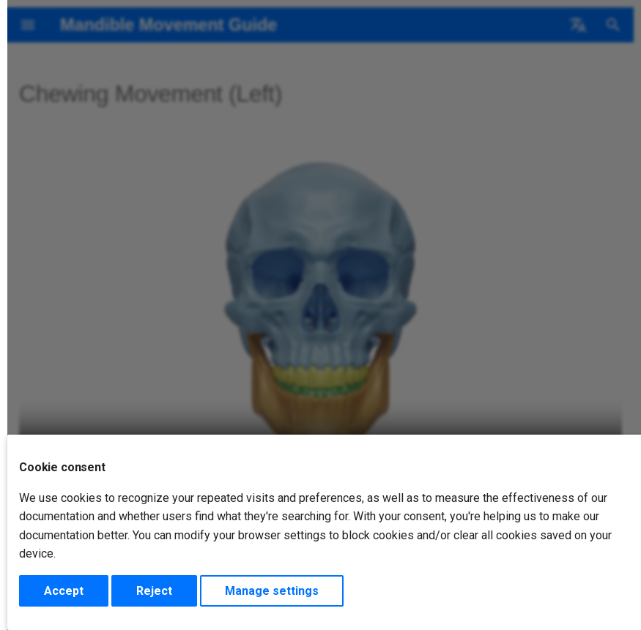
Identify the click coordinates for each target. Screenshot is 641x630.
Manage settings (272, 591)
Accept (64, 591)
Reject (154, 591)
